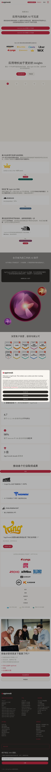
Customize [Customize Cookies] (25, 395)
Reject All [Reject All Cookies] (25, 399)
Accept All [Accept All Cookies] (25, 392)
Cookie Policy (6, 387)
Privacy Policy (14, 387)
